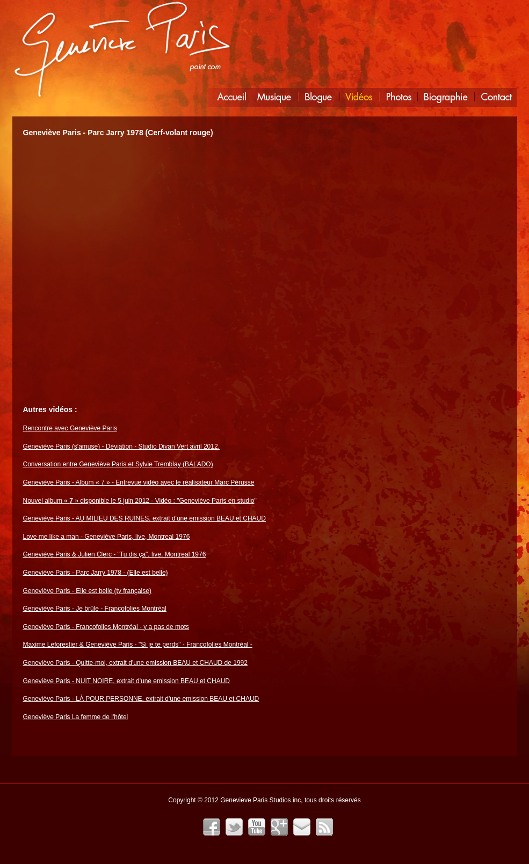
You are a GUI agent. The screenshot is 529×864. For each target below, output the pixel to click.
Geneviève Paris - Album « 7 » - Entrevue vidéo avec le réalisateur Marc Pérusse (139, 482)
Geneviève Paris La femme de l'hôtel (75, 717)
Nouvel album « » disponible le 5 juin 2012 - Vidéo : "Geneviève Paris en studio (139, 500)
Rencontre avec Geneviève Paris (70, 428)
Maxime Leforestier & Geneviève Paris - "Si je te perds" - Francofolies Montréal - (137, 644)
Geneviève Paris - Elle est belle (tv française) (87, 591)
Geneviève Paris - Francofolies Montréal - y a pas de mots (106, 627)
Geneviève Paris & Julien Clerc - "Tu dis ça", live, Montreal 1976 (114, 554)
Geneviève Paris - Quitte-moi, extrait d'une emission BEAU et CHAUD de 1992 (135, 663)
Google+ (279, 827)
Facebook (211, 827)
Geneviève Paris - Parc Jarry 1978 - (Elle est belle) (95, 572)
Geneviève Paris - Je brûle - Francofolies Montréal (94, 608)
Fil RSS (324, 827)
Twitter (234, 827)
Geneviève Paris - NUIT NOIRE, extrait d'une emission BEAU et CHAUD (126, 681)
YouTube (256, 827)
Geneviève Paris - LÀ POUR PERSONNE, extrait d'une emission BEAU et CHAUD (141, 698)
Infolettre (301, 827)
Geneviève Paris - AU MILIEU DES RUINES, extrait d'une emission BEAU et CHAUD (144, 518)
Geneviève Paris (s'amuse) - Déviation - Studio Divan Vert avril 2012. (121, 446)
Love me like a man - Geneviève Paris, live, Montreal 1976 (106, 536)
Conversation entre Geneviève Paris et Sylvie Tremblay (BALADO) (118, 464)
